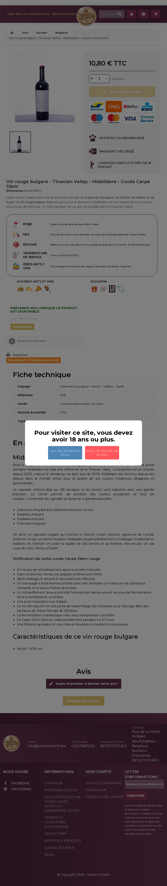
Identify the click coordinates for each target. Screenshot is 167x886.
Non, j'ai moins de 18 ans (102, 453)
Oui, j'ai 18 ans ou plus (65, 453)
